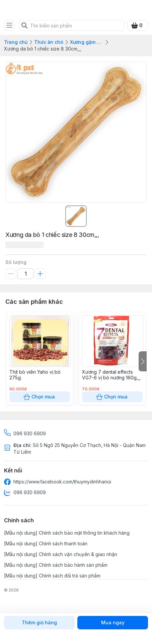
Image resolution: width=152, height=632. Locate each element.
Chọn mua (39, 396)
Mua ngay (112, 622)
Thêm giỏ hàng (39, 622)
